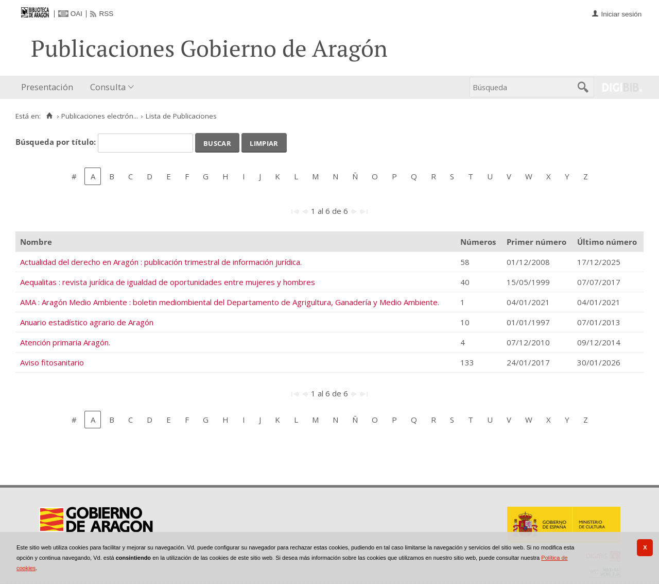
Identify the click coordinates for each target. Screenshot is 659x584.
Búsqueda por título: (56, 142)
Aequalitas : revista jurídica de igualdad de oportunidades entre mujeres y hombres (167, 282)
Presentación (47, 87)
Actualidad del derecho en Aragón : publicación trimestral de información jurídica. (161, 262)
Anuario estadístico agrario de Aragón (86, 322)
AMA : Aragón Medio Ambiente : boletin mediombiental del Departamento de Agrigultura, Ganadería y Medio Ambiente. (229, 302)
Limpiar (264, 142)
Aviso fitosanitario (52, 362)
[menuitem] (49, 87)
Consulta (108, 87)
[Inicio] (49, 116)
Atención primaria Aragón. (65, 342)
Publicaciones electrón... (99, 116)
